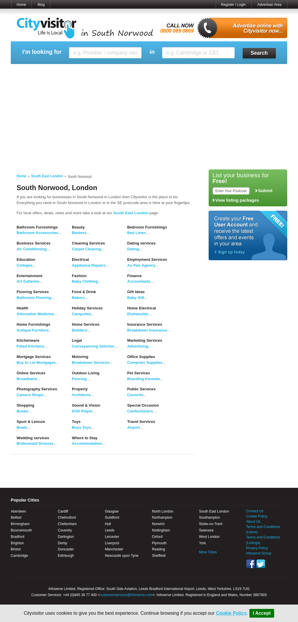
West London (209, 537)
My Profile (152, 71)
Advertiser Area (269, 5)
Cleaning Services (88, 243)
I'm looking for (41, 52)
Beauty (78, 227)
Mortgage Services (34, 357)
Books (22, 411)
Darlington (66, 537)
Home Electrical (141, 308)
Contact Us (255, 511)
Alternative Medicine (35, 314)
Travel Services (141, 421)
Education (26, 259)
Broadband (27, 379)
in (152, 52)
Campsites (81, 314)
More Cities (208, 552)
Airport (133, 427)
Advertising (137, 346)
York (202, 543)
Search (259, 53)
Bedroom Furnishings (147, 227)
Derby (62, 543)
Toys (76, 421)
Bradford (17, 537)
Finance (134, 276)
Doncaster (66, 549)
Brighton (17, 543)
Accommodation (87, 443)
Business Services (34, 243)
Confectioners (140, 411)
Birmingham (20, 524)
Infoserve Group (259, 553)
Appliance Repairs (88, 265)
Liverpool (112, 543)
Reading (158, 549)
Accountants (138, 281)
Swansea (206, 530)
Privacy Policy (257, 548)
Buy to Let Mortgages (36, 362)
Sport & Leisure (31, 421)
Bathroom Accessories (37, 233)
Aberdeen (18, 511)
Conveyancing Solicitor (93, 346)
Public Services (141, 389)
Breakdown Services (90, 362)
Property (80, 389)
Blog (41, 5)
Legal (77, 340)
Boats (22, 427)
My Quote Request (224, 71)
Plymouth (159, 543)
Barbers (79, 233)
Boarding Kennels (143, 379)
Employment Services (147, 259)
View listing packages (237, 200)
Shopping (25, 405)
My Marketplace (66, 71)
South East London (47, 176)
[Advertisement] (149, 123)
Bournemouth (21, 530)
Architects (81, 395)
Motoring (80, 357)
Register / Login (233, 5)
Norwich (158, 524)
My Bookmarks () (262, 71)
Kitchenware (28, 340)
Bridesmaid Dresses (35, 443)
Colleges (25, 265)
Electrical (80, 259)
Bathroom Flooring (34, 297)
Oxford (157, 537)
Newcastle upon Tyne (121, 556)
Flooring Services (33, 292)
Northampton (162, 517)
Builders (79, 330)
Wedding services (33, 438)
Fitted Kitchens (30, 346)
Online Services (31, 373)
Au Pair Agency (141, 265)
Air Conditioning (32, 249)
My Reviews (124, 71)
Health (22, 308)
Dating (133, 249)
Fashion (79, 276)
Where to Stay (84, 438)
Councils (135, 395)
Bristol (16, 549)
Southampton (209, 517)
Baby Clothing (85, 281)
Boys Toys (81, 427)
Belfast (16, 517)
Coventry (65, 530)
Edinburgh (66, 556)
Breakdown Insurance (147, 330)
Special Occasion (143, 405)
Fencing (79, 379)
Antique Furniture (33, 330)
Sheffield (159, 556)
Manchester (114, 549)
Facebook (250, 563)
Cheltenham (67, 524)
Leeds (109, 530)
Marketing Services (144, 340)
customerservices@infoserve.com (126, 595)
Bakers (78, 297)
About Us (253, 522)
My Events (96, 71)
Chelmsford (67, 517)
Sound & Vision (86, 405)
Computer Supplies (144, 362)
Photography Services (37, 389)
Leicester (112, 537)
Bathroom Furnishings (37, 227)
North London (162, 511)
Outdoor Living (86, 373)
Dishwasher (138, 314)
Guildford (112, 517)
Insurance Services (144, 324)
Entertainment (29, 276)
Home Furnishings (33, 324)
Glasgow (111, 511)
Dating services (141, 243)
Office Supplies (141, 357)
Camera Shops (30, 395)
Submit (265, 190)
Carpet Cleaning (86, 249)
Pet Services (138, 373)
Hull (108, 524)
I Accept (262, 613)
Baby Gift (135, 297)
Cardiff (63, 511)
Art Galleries (28, 281)
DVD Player (82, 411)
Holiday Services (87, 308)
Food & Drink (84, 292)
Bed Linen (136, 233)
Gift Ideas (136, 292)
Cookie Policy (231, 613)
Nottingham (161, 530)
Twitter (260, 563)
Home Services (86, 324)
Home (21, 5)
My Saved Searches (185, 71)
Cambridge (19, 556)
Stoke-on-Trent (210, 524)
